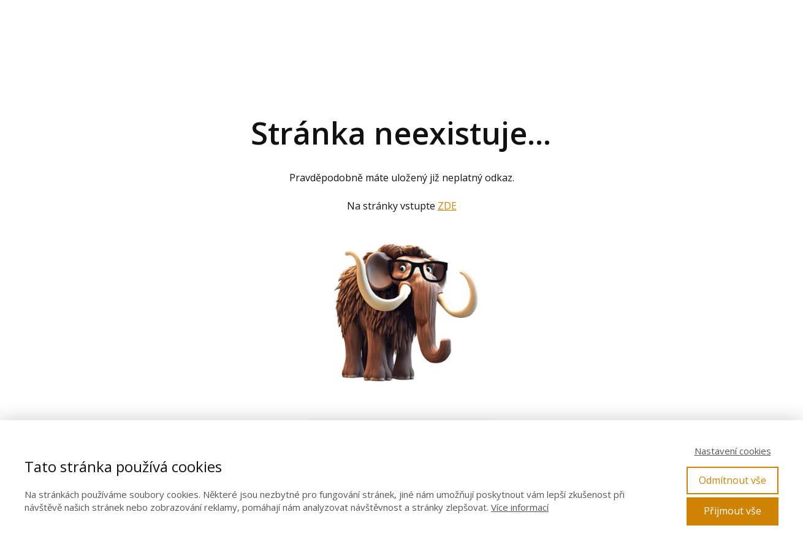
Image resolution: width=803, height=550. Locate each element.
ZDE (447, 206)
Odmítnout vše (732, 480)
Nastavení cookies (733, 451)
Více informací (520, 507)
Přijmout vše (732, 511)
